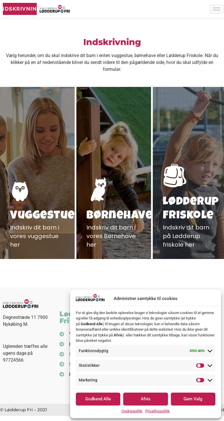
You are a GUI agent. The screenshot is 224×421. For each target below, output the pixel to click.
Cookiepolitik (131, 411)
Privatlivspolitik (157, 411)
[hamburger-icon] (216, 9)
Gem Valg (193, 398)
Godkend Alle (98, 398)
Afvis (145, 398)
